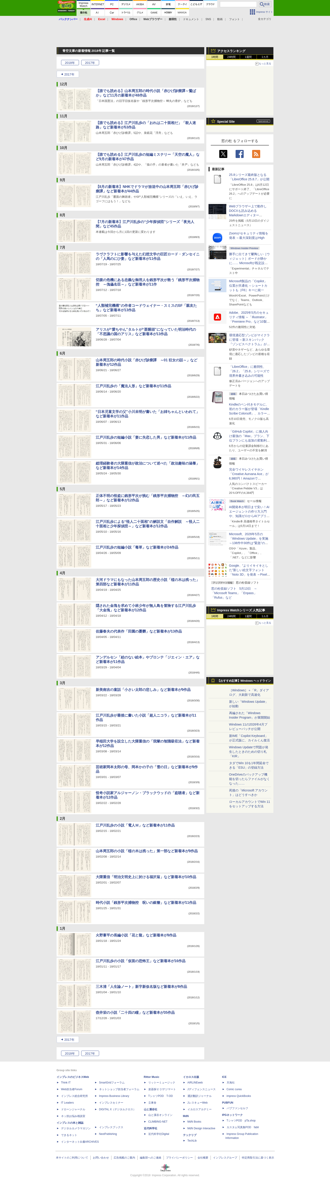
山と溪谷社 (150, 1109)
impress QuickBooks (239, 1096)
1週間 (248, 57)
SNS (208, 19)
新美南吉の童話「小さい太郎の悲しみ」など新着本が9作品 (143, 690)
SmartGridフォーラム (112, 1082)
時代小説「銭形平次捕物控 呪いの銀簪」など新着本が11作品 (146, 902)
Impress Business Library (114, 1096)
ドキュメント (191, 19)
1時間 (214, 57)
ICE (224, 1077)
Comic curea (234, 1089)
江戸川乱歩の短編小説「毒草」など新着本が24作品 (137, 547)
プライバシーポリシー (179, 1157)
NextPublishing (108, 1134)
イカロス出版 (191, 1077)
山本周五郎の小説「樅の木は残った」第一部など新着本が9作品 (147, 851)
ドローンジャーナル (73, 1109)
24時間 (231, 57)
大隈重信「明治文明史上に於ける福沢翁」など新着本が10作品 (146, 877)
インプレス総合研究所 (74, 1096)
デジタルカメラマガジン (76, 1128)
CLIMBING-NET (158, 1121)
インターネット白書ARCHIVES (80, 1141)
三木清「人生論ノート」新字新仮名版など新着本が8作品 (141, 987)
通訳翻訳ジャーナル (199, 1096)
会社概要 (203, 1157)
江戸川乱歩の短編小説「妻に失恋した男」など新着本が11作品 (146, 437)
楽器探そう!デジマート (162, 1089)
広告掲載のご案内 (124, 1157)
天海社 (231, 1082)
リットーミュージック (161, 1082)
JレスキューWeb (197, 1102)
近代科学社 (150, 1128)
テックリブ (189, 1135)
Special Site (226, 121)
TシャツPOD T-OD (160, 1096)
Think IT (66, 1082)
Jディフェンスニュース (201, 1089)
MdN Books (194, 1121)
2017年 (69, 74)
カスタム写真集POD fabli (243, 1127)
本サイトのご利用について (72, 1157)
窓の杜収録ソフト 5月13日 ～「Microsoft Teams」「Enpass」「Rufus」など (234, 593)
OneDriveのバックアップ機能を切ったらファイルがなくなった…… (249, 779)
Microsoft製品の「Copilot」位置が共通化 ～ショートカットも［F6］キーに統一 (248, 285)
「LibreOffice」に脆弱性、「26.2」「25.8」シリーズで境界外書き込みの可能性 (249, 371)
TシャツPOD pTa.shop (241, 1120)
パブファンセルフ (237, 1108)
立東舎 (152, 1102)
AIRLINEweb (195, 1082)
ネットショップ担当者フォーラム (119, 1089)
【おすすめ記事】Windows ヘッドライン (244, 680)
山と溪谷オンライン (160, 1115)
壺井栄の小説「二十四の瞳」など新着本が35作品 (135, 1012)
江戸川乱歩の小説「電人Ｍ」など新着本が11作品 (135, 825)
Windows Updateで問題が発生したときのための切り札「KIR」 (248, 751)
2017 (90, 63)
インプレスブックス (111, 1127)
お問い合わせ (101, 1157)
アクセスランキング (231, 51)
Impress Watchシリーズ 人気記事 (241, 610)
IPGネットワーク (232, 1115)
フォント (234, 19)
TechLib (192, 1140)
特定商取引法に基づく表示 (258, 1157)
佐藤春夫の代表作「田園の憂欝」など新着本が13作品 (139, 631)
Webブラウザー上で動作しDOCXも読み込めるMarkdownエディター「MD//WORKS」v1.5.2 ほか (249, 215)
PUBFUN (227, 1102)
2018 (70, 63)
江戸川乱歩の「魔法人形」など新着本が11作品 (133, 386)
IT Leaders (67, 1102)
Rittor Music (151, 1077)
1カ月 (265, 57)
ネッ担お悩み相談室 (73, 1116)
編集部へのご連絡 (150, 1157)
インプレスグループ (225, 1157)
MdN (186, 1116)
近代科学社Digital (158, 1134)
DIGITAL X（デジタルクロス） (117, 1109)
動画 (220, 19)
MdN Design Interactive (201, 1128)
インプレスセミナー (111, 1102)
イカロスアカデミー (199, 1109)
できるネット (69, 1135)
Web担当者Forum (71, 1089)
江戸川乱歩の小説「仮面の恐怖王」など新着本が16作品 (141, 961)
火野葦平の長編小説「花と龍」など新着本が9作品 (136, 935)
